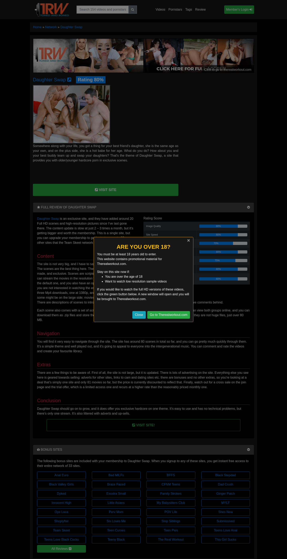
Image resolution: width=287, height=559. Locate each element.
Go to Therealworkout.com (168, 314)
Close (139, 314)
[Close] (188, 240)
